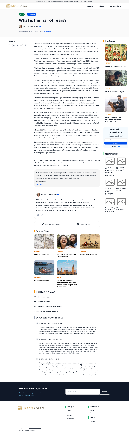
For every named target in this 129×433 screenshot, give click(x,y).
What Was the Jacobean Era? (115, 66)
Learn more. (90, 1)
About (92, 410)
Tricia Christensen (32, 26)
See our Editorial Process (51, 224)
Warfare (37, 278)
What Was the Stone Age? (114, 92)
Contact (92, 413)
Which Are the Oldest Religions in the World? (121, 168)
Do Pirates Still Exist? (42, 280)
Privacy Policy (21, 430)
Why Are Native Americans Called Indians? (66, 255)
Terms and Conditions (30, 430)
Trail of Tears (39, 184)
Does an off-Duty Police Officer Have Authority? (110, 209)
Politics (60, 278)
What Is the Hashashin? (88, 254)
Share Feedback (83, 224)
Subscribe (115, 143)
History (37, 252)
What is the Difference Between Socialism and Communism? (109, 192)
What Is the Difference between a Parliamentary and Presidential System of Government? (67, 284)
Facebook (93, 421)
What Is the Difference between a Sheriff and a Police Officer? (113, 119)
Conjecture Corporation (35, 428)
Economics (70, 418)
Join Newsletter (116, 6)
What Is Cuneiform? (41, 254)
